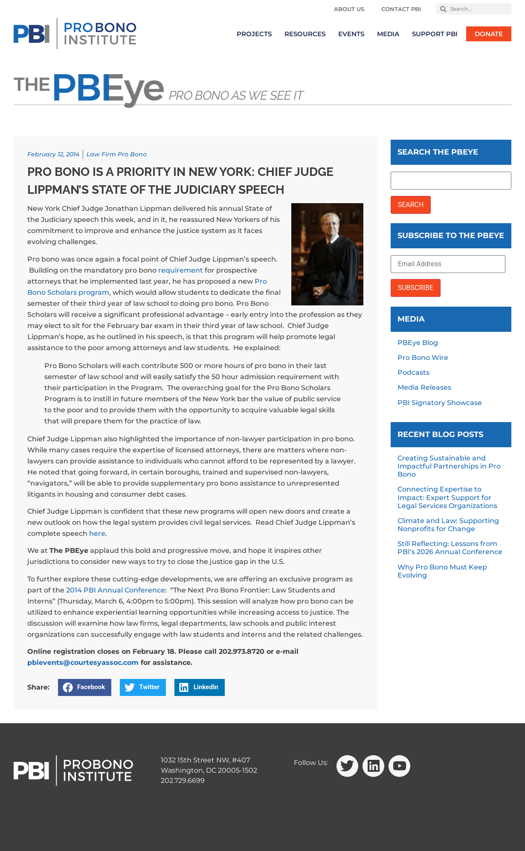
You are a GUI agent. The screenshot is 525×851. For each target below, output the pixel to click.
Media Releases (424, 387)
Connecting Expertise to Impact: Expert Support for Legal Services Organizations (447, 497)
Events (351, 34)
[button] (84, 687)
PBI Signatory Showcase (439, 403)
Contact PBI (401, 9)
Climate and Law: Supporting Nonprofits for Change (448, 525)
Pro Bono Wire (422, 358)
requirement (180, 270)
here (97, 533)
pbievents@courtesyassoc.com (83, 662)
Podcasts (413, 372)
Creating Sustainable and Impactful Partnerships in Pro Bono (449, 466)
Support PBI (435, 34)
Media (388, 34)
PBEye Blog (417, 343)
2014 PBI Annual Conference (115, 590)
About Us (349, 9)
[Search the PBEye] (451, 181)
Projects (254, 34)
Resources (304, 34)
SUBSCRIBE (415, 288)
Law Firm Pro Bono (117, 154)
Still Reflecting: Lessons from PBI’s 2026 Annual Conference (449, 548)
